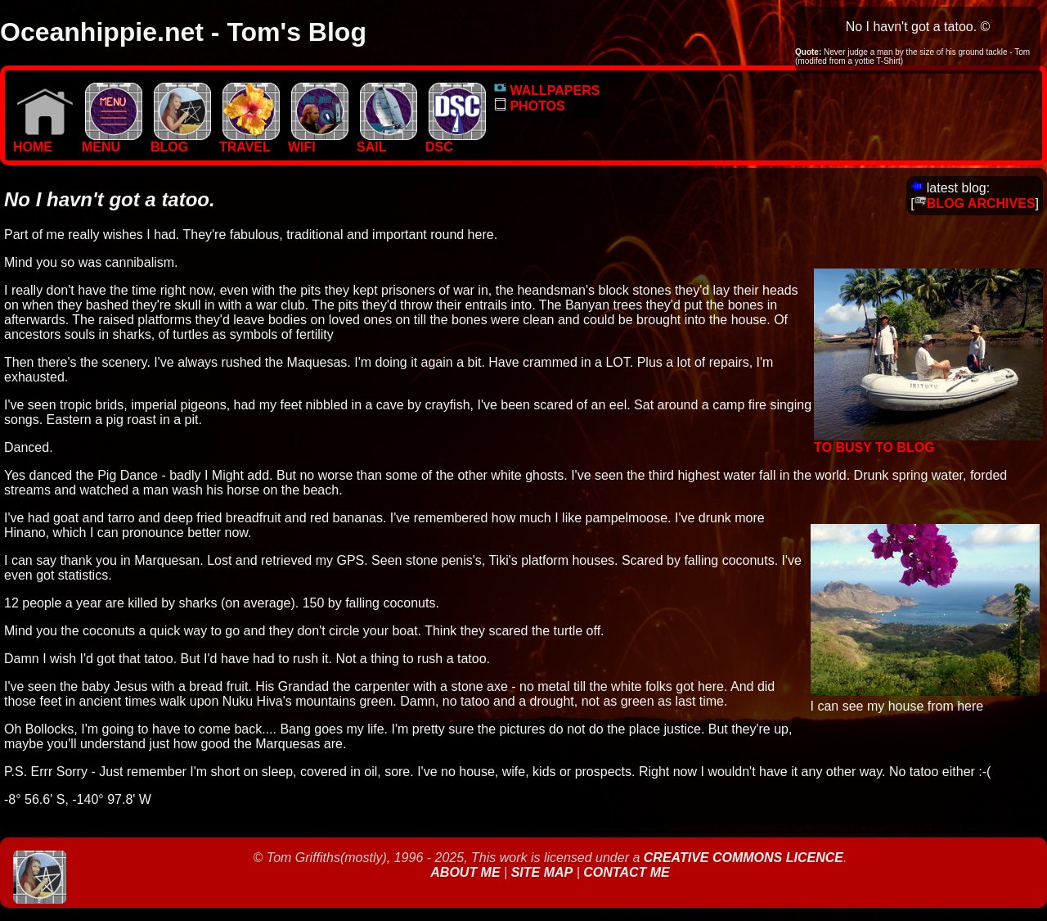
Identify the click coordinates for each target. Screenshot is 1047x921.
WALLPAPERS (547, 90)
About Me (467, 872)
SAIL (387, 141)
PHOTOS (529, 106)
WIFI (318, 141)
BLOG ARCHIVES (975, 203)
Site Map (542, 872)
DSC (455, 141)
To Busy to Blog (928, 441)
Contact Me (626, 872)
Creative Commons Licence (743, 858)
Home (43, 141)
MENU (112, 141)
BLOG (181, 141)
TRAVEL (249, 141)
